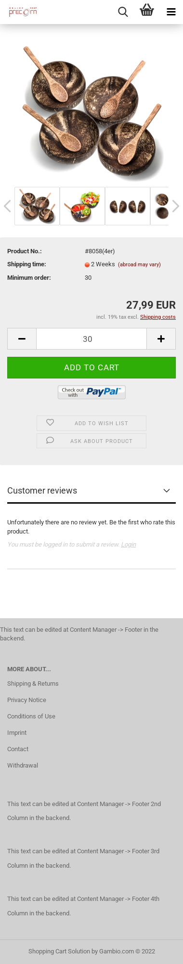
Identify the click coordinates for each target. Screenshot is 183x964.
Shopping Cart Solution (59, 951)
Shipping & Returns (33, 683)
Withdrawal (22, 765)
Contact (17, 749)
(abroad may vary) (139, 264)
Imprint (16, 732)
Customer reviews (42, 490)
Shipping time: (26, 264)
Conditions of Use (31, 716)
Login (128, 544)
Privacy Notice (26, 699)
